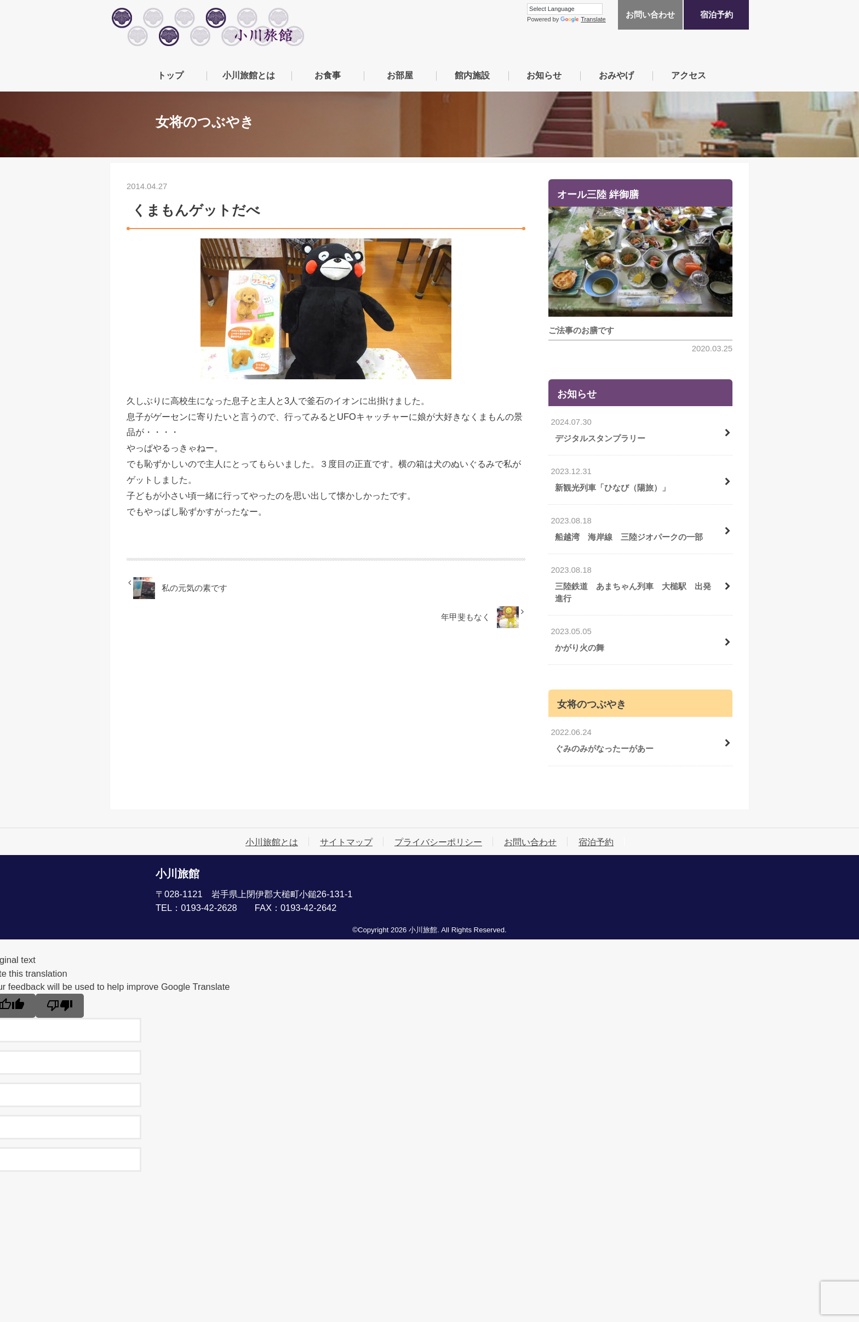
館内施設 (472, 75)
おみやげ (616, 75)
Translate (582, 19)
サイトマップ (346, 842)
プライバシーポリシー (438, 842)
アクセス (688, 75)
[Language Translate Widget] (565, 9)
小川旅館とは (248, 75)
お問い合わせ (650, 14)
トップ (170, 75)
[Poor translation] (60, 1006)
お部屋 (400, 75)
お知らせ (544, 75)
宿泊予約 (716, 14)
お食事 (327, 75)
